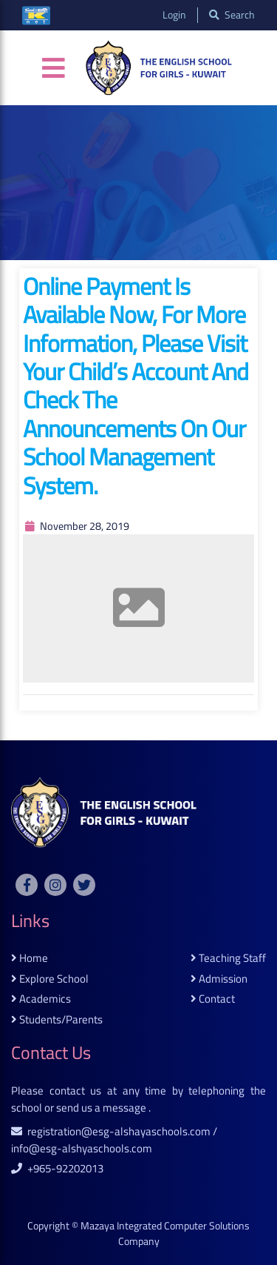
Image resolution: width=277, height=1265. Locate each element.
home (29, 958)
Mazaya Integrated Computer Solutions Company (165, 1233)
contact (213, 999)
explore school (50, 979)
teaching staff (228, 958)
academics (41, 999)
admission (219, 979)
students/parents (57, 1020)
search (232, 15)
